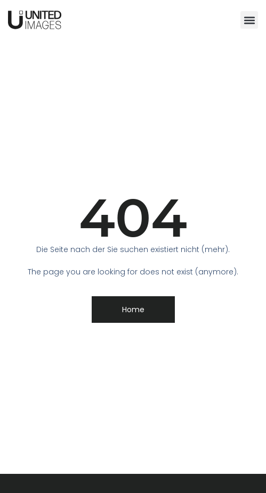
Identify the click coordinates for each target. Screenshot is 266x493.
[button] (249, 20)
